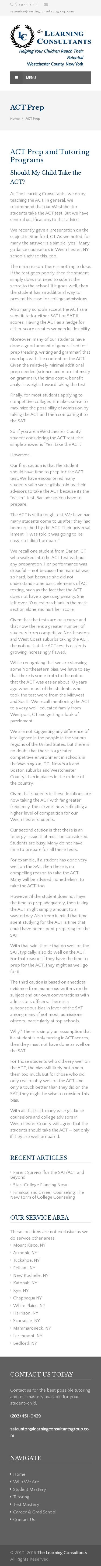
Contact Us (24, 1519)
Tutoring (21, 1497)
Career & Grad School (34, 1512)
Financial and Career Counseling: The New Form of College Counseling (47, 1195)
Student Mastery (29, 1489)
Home (15, 118)
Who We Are (26, 1481)
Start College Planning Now (40, 1184)
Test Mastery (26, 1504)
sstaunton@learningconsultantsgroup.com (42, 11)
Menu (23, 77)
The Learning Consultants (62, 1552)
